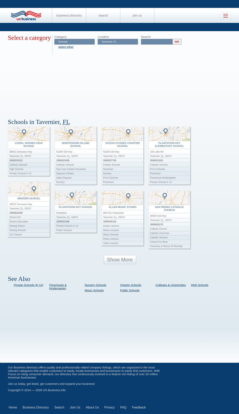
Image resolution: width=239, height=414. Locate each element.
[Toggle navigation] (225, 16)
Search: (146, 36)
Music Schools (94, 290)
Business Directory (69, 15)
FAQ (123, 407)
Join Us (137, 15)
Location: (104, 36)
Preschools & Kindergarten (58, 286)
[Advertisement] (123, 84)
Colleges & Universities (171, 285)
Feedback (139, 407)
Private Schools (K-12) (28, 285)
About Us (92, 407)
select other (66, 46)
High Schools (199, 285)
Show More (120, 260)
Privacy (109, 407)
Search (103, 15)
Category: (60, 36)
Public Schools (129, 290)
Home (13, 407)
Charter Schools (130, 285)
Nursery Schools (95, 285)
